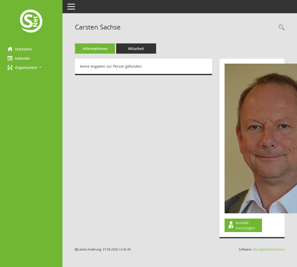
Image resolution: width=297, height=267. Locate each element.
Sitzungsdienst (269, 249)
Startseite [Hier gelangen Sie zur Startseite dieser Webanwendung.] (19, 48)
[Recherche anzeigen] (280, 27)
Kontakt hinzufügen (241, 225)
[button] (31, 67)
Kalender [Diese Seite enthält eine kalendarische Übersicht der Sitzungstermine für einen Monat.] (18, 58)
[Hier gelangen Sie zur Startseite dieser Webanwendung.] (31, 21)
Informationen (95, 48)
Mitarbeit (136, 48)
